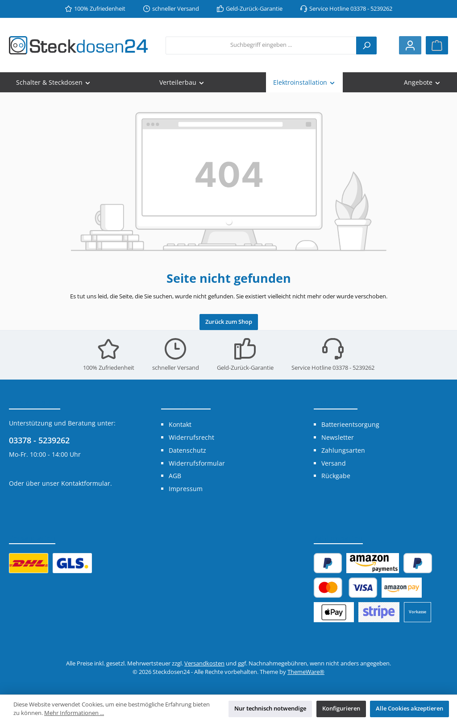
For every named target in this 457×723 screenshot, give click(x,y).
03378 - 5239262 (39, 440)
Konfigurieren (341, 708)
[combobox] (261, 45)
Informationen (186, 403)
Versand (333, 463)
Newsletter (337, 437)
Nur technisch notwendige (270, 708)
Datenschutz (187, 450)
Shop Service (335, 403)
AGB (175, 475)
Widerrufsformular (197, 463)
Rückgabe (335, 475)
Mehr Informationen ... (74, 713)
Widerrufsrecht (191, 437)
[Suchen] (366, 45)
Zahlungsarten (343, 450)
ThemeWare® (305, 672)
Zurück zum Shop (228, 322)
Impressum (186, 488)
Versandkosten (204, 663)
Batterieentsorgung (350, 424)
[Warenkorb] (437, 45)
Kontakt (180, 424)
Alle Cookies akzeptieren (409, 708)
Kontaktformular (85, 483)
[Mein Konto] (410, 45)
